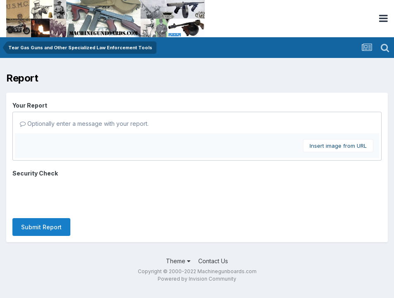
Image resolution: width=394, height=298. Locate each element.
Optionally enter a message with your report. (84, 123)
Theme (178, 260)
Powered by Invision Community (197, 279)
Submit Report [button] (41, 227)
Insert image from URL (338, 145)
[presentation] (75, 196)
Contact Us (213, 260)
